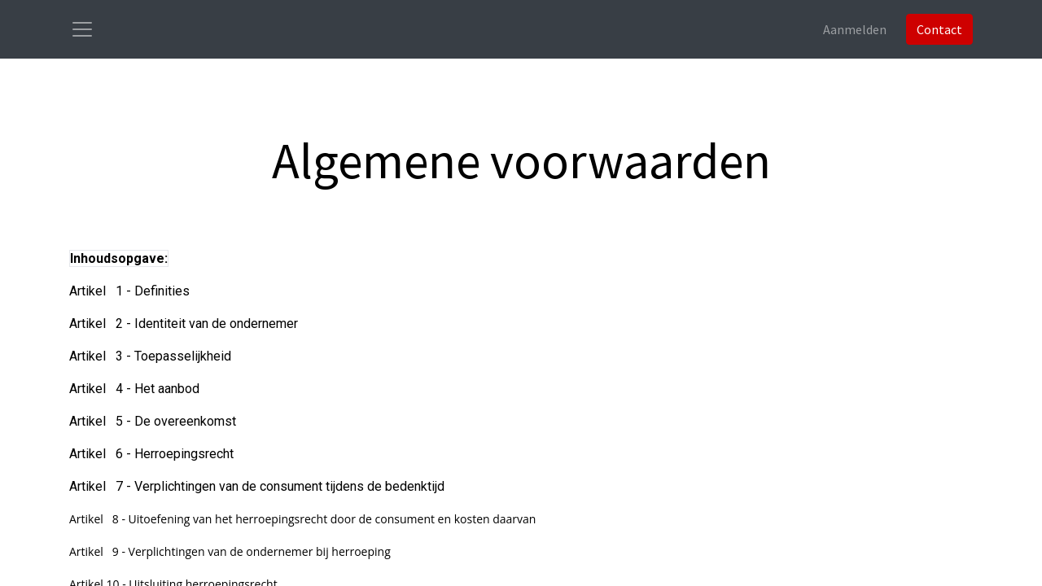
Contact (939, 29)
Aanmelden (855, 29)
